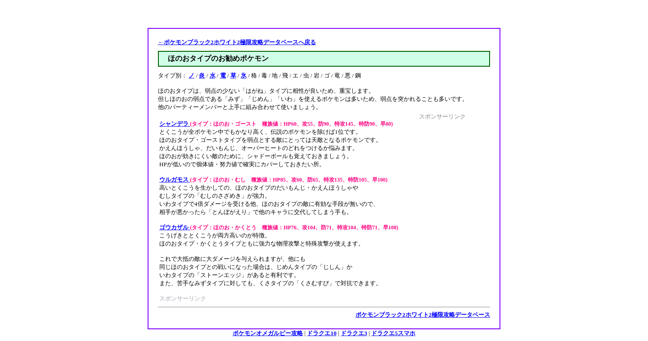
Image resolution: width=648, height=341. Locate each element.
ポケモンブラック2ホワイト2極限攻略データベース (423, 314)
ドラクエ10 (321, 333)
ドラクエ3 (354, 333)
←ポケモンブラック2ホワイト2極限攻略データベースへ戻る (237, 42)
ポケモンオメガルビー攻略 (268, 333)
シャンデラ (174, 123)
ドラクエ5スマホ (393, 333)
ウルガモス (174, 179)
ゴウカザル (174, 227)
